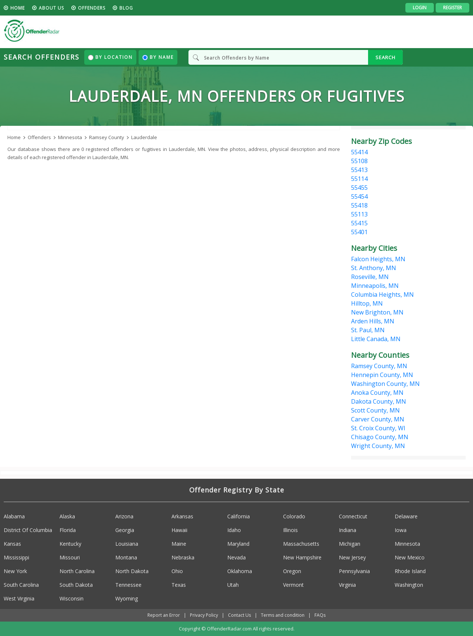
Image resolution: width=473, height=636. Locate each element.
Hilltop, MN (367, 303)
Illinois (290, 530)
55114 (359, 179)
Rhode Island (410, 571)
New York (15, 571)
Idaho (234, 530)
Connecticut (353, 516)
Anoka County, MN (377, 392)
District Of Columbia (28, 530)
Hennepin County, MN (382, 375)
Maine (178, 543)
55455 (359, 188)
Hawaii (179, 530)
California (238, 516)
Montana (126, 557)
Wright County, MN (378, 446)
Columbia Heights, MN (382, 294)
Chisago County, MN (379, 437)
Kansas (12, 543)
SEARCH (385, 57)
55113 (359, 214)
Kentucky (70, 543)
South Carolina (21, 584)
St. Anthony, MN (373, 268)
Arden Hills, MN (372, 321)
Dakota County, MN (378, 401)
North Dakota (132, 571)
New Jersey (352, 557)
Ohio (177, 571)
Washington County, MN (385, 384)
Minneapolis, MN (375, 286)
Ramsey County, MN (379, 366)
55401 (359, 232)
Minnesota (407, 543)
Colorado (294, 516)
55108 (359, 161)
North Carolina (77, 571)
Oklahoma (239, 571)
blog (126, 8)
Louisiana (126, 543)
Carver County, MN (377, 419)
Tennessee (128, 584)
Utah (233, 584)
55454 (359, 196)
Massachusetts (301, 543)
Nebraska (182, 557)
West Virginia (19, 598)
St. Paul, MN (368, 330)
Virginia (347, 584)
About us (51, 8)
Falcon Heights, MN (378, 259)
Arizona (124, 516)
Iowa (400, 530)
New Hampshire (302, 557)
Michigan (349, 543)
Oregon (292, 571)
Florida (67, 530)
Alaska (67, 516)
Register (452, 7)
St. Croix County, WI (378, 428)
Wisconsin (71, 598)
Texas (178, 584)
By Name (158, 57)
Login (419, 7)
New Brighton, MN (377, 312)
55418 (359, 205)
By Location (110, 57)
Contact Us (239, 615)
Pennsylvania (354, 571)
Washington (409, 584)
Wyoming (126, 598)
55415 (359, 223)
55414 (359, 152)
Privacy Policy (204, 615)
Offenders (91, 8)
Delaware (406, 516)
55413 (359, 170)
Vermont (293, 584)
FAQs (320, 615)
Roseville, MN (370, 277)
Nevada (236, 557)
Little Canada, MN (376, 339)
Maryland (238, 543)
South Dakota (76, 584)
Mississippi (16, 557)
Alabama (14, 516)
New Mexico (410, 557)
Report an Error (163, 615)
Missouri (69, 557)
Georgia (124, 530)
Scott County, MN (375, 410)
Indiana (347, 530)
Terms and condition (282, 615)
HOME (17, 8)
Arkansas (182, 516)
